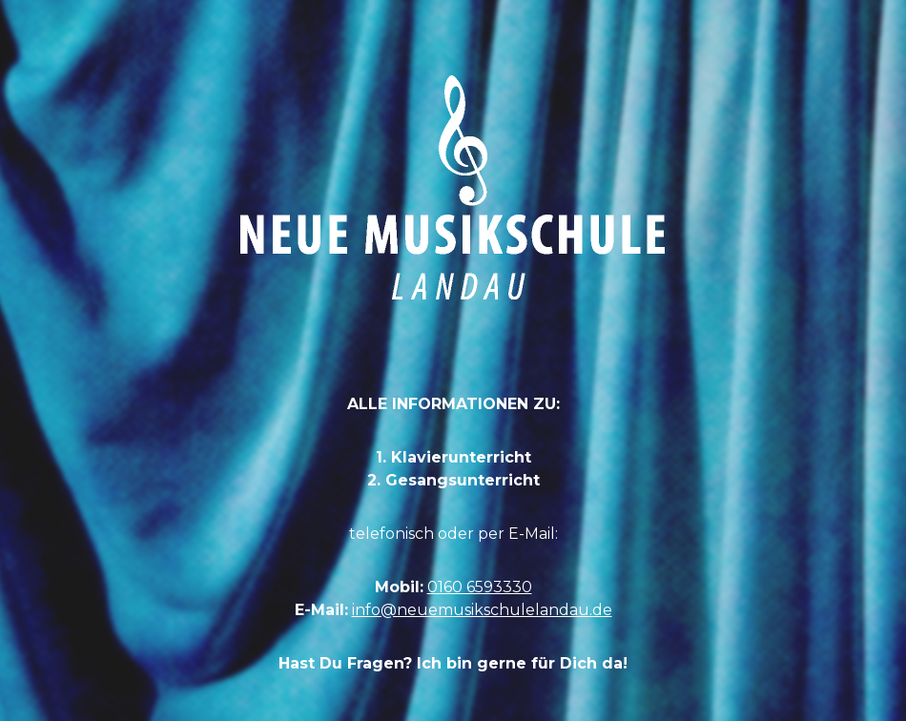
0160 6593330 (479, 587)
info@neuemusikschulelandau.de (482, 610)
